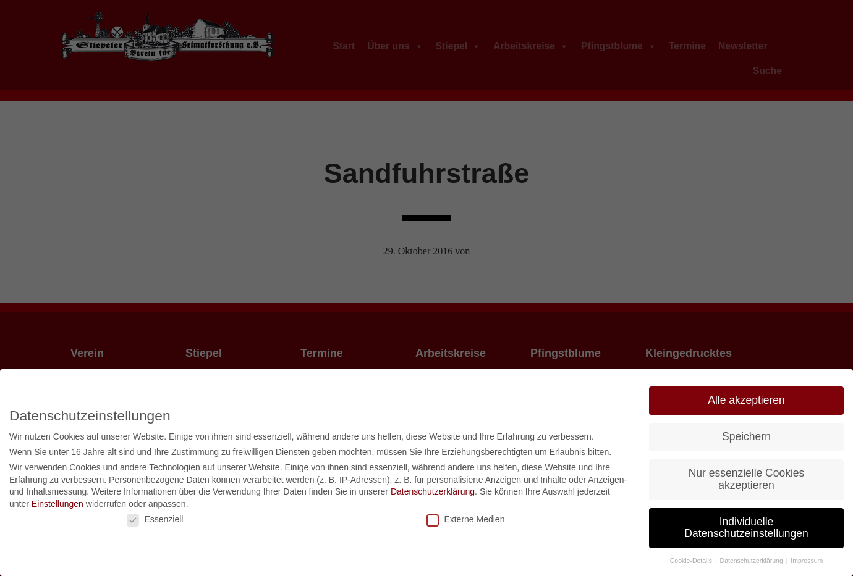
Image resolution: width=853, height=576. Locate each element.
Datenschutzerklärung (433, 491)
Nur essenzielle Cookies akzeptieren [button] (747, 479)
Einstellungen (57, 504)
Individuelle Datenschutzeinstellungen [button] (746, 527)
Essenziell (155, 519)
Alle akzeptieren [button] (746, 400)
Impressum (807, 560)
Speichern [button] (746, 436)
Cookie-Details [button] (692, 560)
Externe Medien (465, 519)
